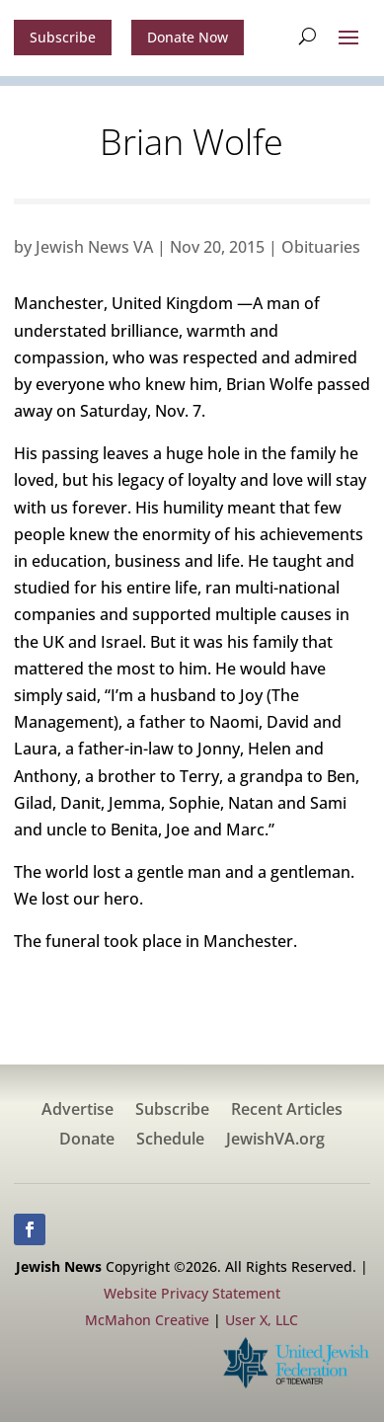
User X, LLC (261, 1319)
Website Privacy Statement (192, 1293)
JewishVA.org (275, 1140)
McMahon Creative (147, 1319)
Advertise (77, 1111)
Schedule (170, 1140)
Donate (87, 1140)
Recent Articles (287, 1111)
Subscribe (63, 37)
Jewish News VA (94, 247)
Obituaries (320, 247)
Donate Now (187, 37)
